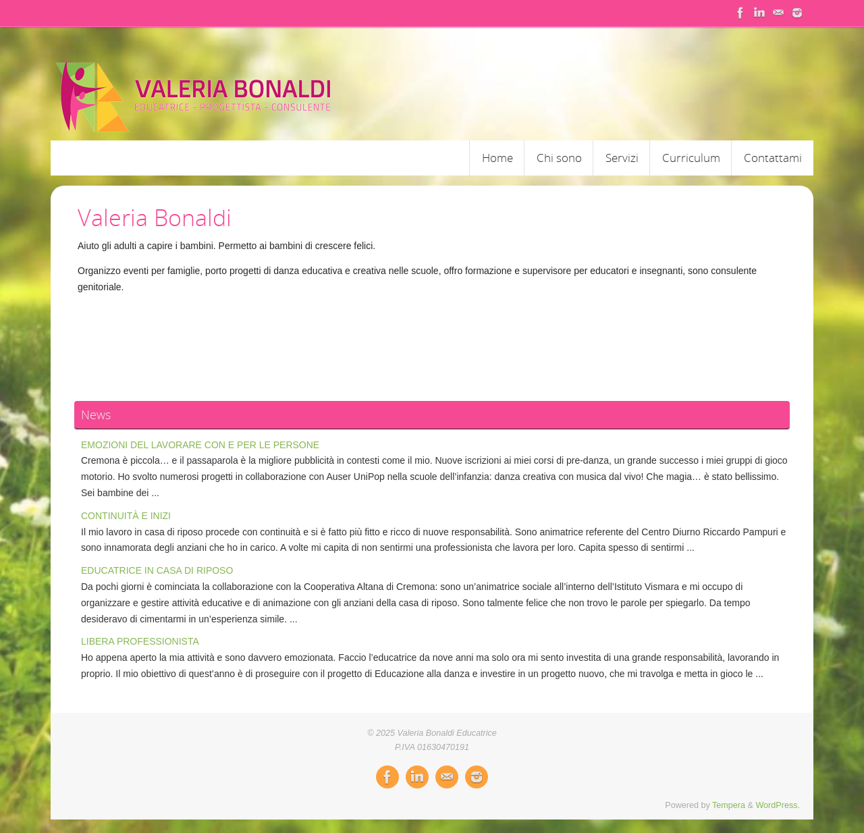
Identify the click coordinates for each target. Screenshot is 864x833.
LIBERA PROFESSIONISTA (140, 641)
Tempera (728, 805)
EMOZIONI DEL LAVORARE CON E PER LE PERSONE (200, 444)
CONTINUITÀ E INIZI (126, 515)
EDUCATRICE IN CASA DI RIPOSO (157, 570)
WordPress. (777, 805)
